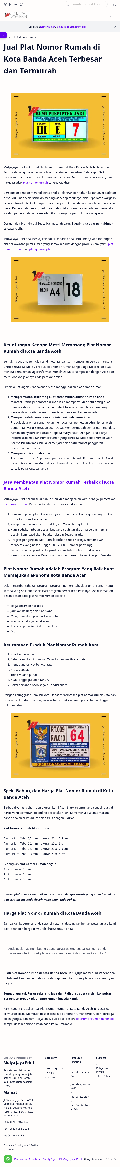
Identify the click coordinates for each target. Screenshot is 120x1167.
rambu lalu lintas (65, 26)
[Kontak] (10, 1149)
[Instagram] (22, 1145)
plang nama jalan (40, 249)
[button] (6, 4)
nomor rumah (47, 26)
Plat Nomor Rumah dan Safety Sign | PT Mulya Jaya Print (48, 1159)
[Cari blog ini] (86, 4)
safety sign (80, 26)
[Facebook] (9, 1145)
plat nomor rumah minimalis (94, 1019)
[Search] (109, 15)
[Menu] (114, 15)
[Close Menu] (115, 26)
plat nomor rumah (35, 183)
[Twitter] (34, 1145)
